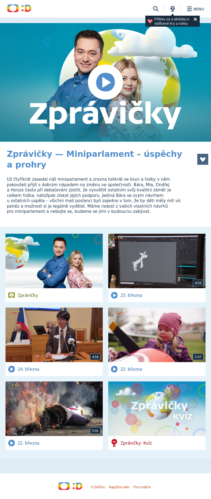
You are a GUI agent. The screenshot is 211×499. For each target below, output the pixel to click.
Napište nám (119, 486)
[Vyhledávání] (156, 9)
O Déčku (98, 486)
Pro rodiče (142, 486)
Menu (194, 9)
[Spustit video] (105, 82)
